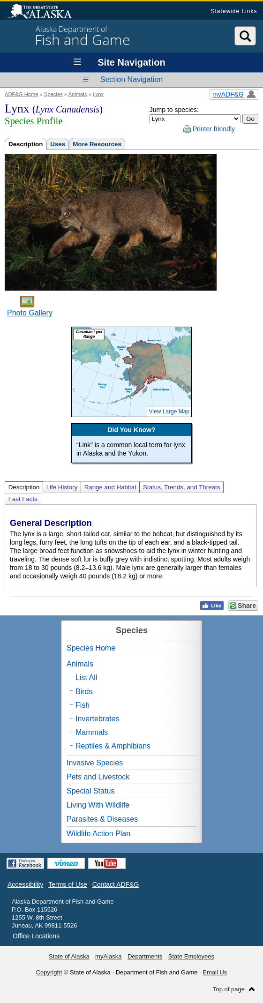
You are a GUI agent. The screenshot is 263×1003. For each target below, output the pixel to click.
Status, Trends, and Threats (181, 487)
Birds (83, 692)
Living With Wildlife (98, 805)
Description (25, 144)
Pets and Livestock (98, 777)
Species (53, 94)
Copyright (49, 972)
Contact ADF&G (115, 884)
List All (86, 677)
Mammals (91, 732)
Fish (82, 705)
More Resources (97, 144)
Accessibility (25, 884)
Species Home (91, 648)
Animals (77, 94)
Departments (145, 956)
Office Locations (36, 936)
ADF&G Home (21, 94)
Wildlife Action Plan (98, 834)
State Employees (191, 956)
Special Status (90, 791)
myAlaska (108, 956)
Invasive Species (95, 763)
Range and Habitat (110, 487)
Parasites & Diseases (102, 819)
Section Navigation (131, 79)
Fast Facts (23, 498)
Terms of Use (67, 884)
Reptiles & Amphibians (112, 746)
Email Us (215, 972)
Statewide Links (233, 11)
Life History (62, 487)
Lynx (98, 94)
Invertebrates (97, 719)
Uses (57, 144)
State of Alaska (44, 12)
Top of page (229, 989)
